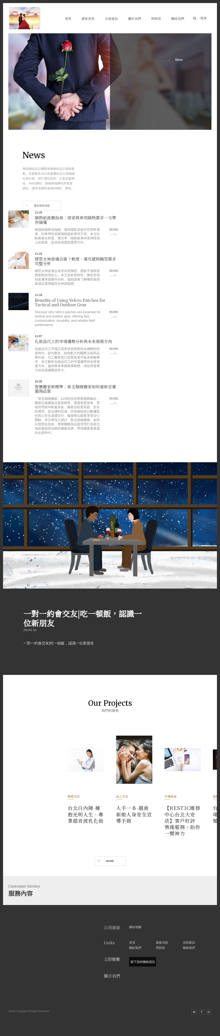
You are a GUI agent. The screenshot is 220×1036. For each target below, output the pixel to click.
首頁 (132, 942)
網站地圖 (135, 927)
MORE (110, 861)
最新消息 (162, 942)
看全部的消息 (42, 205)
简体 (203, 18)
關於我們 (135, 947)
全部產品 (189, 942)
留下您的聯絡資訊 (143, 961)
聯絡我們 (189, 947)
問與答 (160, 947)
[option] (109, 81)
